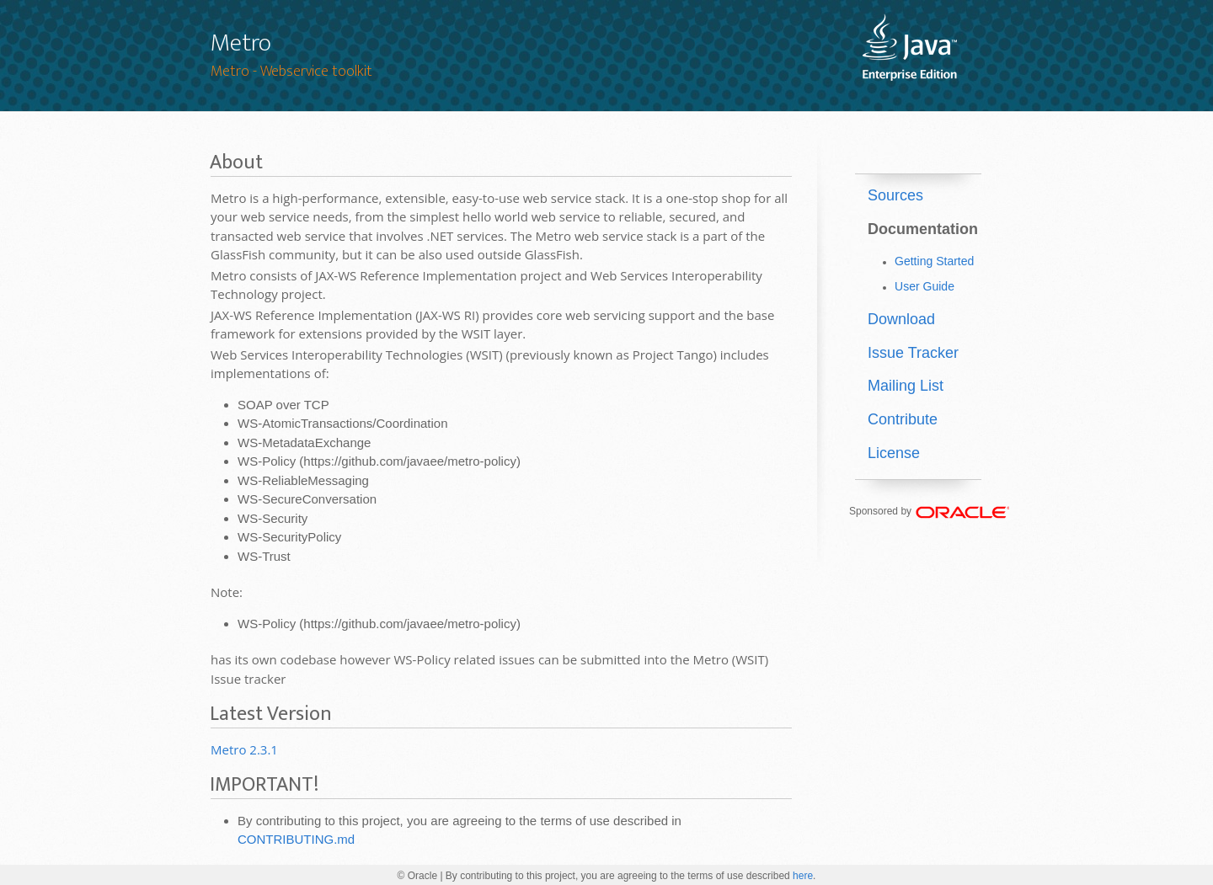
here (803, 876)
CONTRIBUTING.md (296, 839)
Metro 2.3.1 (244, 749)
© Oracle (418, 876)
